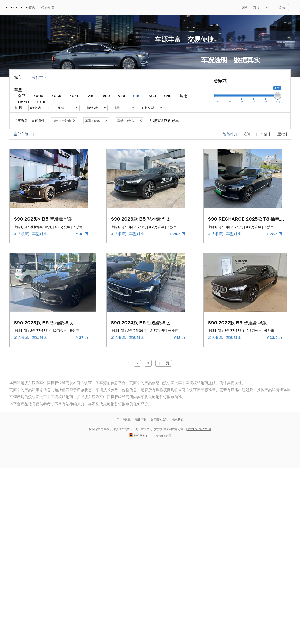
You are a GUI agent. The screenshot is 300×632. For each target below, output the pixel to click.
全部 (21, 95)
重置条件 (38, 121)
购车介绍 (47, 7)
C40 (168, 95)
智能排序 (230, 134)
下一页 (163, 363)
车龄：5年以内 (129, 121)
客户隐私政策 (159, 419)
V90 (91, 95)
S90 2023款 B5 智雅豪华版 (43, 322)
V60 (106, 95)
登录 (281, 7)
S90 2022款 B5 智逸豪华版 (237, 322)
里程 (283, 134)
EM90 (23, 102)
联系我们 (177, 419)
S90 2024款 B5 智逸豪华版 (140, 322)
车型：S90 (96, 121)
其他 (183, 95)
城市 (18, 77)
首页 (32, 7)
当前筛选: (21, 120)
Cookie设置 (124, 419)
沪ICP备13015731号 (199, 429)
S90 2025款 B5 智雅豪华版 (43, 219)
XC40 (74, 95)
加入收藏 (22, 234)
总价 (248, 134)
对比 (256, 7)
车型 (18, 90)
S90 (137, 95)
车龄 (265, 134)
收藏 (244, 7)
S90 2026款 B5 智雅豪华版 (140, 219)
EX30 (42, 102)
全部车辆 (21, 134)
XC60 (56, 95)
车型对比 (40, 234)
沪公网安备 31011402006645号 (150, 435)
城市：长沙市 (64, 121)
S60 (152, 95)
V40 (121, 95)
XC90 (38, 95)
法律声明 (141, 419)
